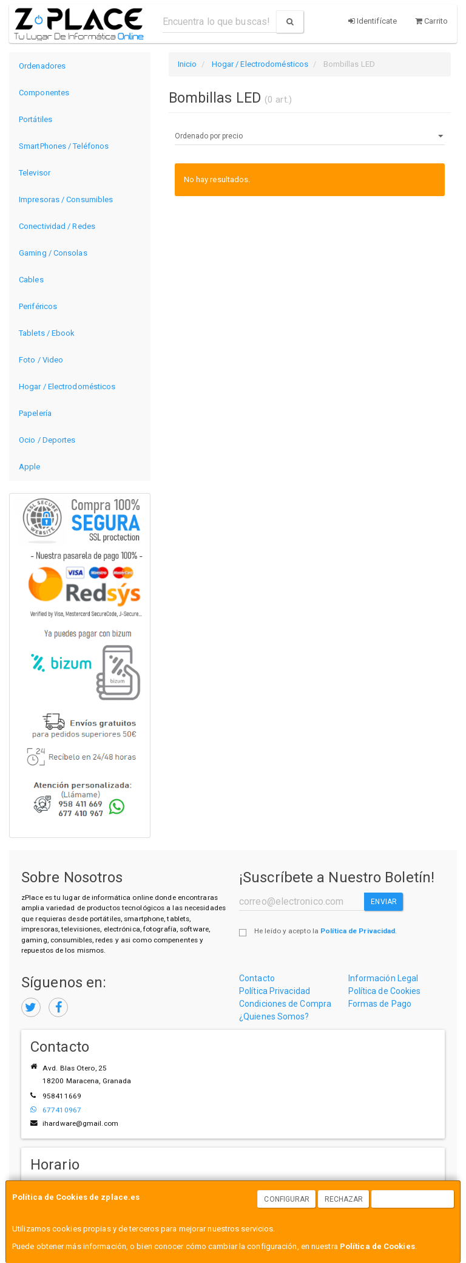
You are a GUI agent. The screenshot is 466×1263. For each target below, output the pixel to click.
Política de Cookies (377, 1246)
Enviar (384, 901)
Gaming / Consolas (53, 252)
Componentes (44, 92)
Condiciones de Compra (285, 1004)
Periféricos (38, 306)
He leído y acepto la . (325, 931)
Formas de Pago (379, 1004)
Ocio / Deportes (47, 439)
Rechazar (344, 1199)
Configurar (286, 1199)
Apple (30, 466)
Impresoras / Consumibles (66, 199)
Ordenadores (42, 65)
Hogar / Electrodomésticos (67, 386)
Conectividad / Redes (57, 226)
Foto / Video (41, 359)
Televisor (34, 172)
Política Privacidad (274, 991)
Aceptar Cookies (413, 1199)
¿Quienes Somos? (274, 1016)
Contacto (257, 978)
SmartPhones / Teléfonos (64, 146)
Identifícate (372, 21)
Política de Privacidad (357, 931)
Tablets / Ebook (47, 333)
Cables (31, 279)
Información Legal (383, 978)
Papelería (35, 413)
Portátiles (35, 119)
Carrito (431, 21)
